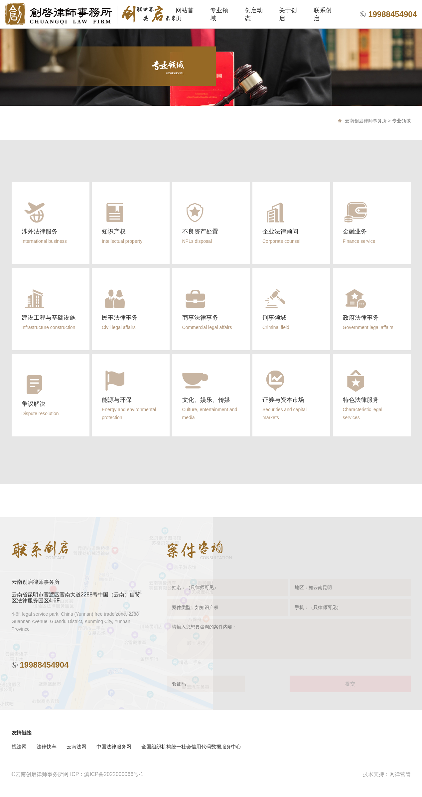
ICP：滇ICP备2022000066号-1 (107, 774)
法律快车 (47, 746)
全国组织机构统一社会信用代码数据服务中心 (191, 746)
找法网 (19, 746)
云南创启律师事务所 (366, 120)
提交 (350, 684)
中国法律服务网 (113, 746)
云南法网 (76, 746)
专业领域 (401, 120)
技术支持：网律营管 (387, 774)
